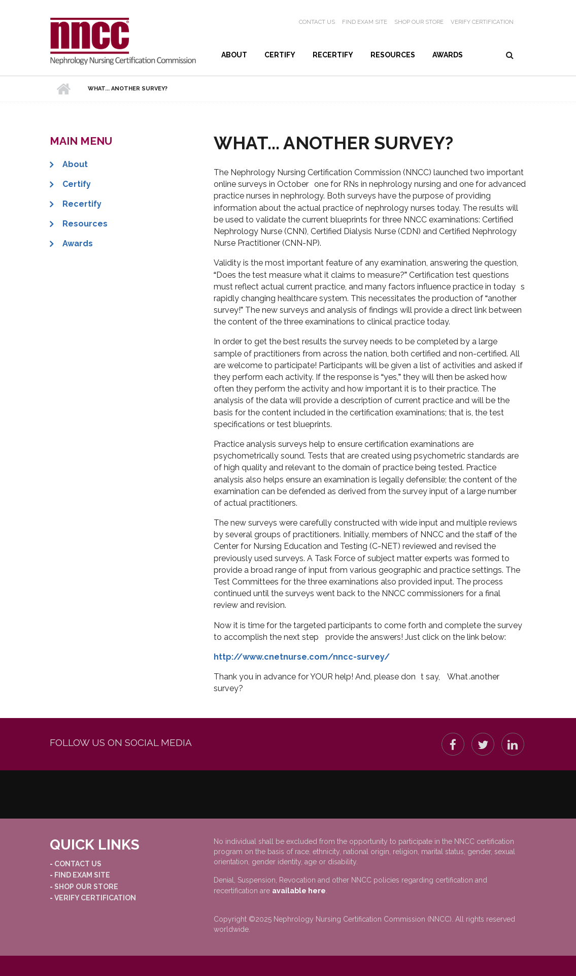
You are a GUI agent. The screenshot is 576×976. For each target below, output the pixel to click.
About (234, 55)
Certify (279, 55)
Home (64, 89)
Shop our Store (419, 21)
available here (299, 891)
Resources (392, 55)
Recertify (333, 55)
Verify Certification (482, 21)
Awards (447, 55)
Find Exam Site (364, 21)
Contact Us (317, 21)
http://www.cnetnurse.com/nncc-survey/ (302, 657)
